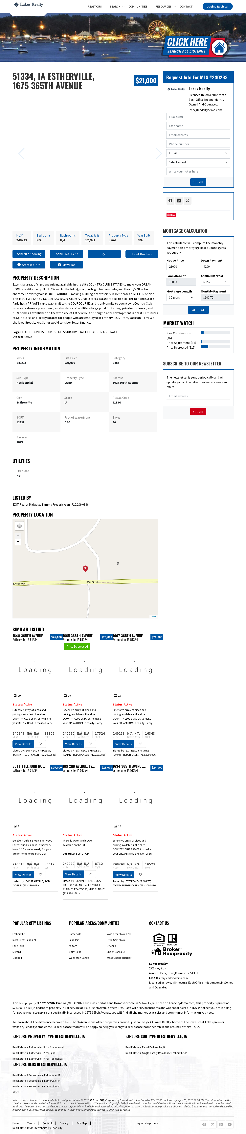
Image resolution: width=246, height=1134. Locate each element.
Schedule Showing (29, 254)
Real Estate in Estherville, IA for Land (34, 1053)
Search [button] (115, 6)
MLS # (20, 358)
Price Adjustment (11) (181, 343)
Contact (186, 6)
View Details (23, 744)
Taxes (116, 417)
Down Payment (211, 260)
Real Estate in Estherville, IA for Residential (37, 1058)
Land (112, 240)
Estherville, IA (147, 1003)
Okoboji (17, 958)
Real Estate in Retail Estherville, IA (145, 1047)
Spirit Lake (75, 952)
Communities (137, 6)
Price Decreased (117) (181, 347)
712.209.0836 (80, 504)
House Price (175, 260)
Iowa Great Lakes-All (24, 940)
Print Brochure (141, 254)
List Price (70, 358)
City (19, 398)
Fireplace (22, 471)
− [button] (18, 542)
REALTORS (95, 6)
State (68, 398)
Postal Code (121, 398)
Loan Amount (176, 276)
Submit (198, 412)
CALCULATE (198, 310)
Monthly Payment (213, 291)
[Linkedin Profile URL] (221, 1125)
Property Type (74, 378)
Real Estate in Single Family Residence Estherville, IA (156, 1053)
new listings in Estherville (32, 1012)
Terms (31, 1123)
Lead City (57, 1128)
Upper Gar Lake (116, 952)
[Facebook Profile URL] (204, 1125)
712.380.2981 (71, 893)
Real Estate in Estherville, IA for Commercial (38, 1047)
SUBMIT (198, 182)
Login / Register (218, 6)
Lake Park (18, 946)
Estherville (18, 934)
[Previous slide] (16, 147)
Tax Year (21, 437)
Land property (27, 1003)
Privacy (64, 1123)
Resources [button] (163, 6)
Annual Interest (212, 276)
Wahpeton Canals (79, 958)
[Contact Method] (198, 153)
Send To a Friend (66, 254)
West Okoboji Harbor (119, 958)
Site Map (82, 1123)
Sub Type (22, 378)
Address (118, 378)
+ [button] (18, 536)
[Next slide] (154, 147)
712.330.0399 (31, 885)
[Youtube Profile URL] (230, 1125)
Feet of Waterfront (77, 417)
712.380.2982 (89, 885)
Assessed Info (28, 265)
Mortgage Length (179, 291)
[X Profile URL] (212, 1125)
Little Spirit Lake (116, 940)
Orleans (111, 946)
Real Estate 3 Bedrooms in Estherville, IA (36, 1075)
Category (119, 358)
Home (15, 1123)
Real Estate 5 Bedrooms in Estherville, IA (36, 1086)
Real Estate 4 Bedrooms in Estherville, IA (36, 1080)
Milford (16, 952)
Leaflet (153, 616)
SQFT (20, 417)
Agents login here (147, 1123)
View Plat (66, 265)
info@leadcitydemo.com (205, 110)
